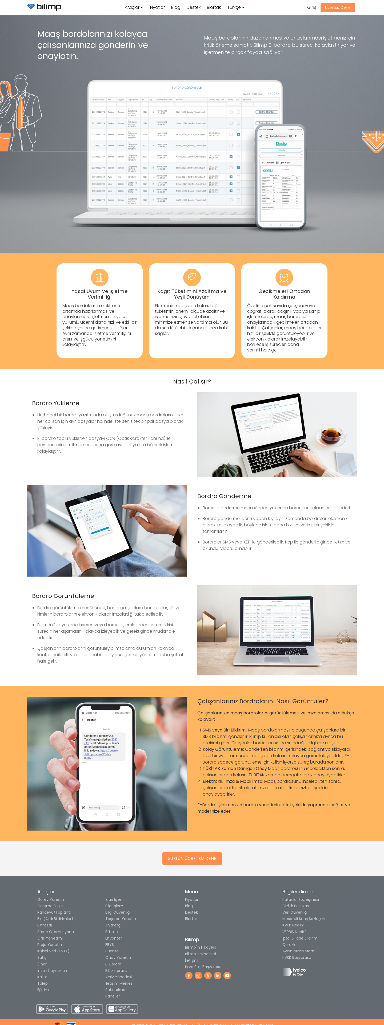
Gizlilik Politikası (296, 905)
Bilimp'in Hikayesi (200, 947)
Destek (194, 7)
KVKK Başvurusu (296, 957)
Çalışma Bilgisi (50, 905)
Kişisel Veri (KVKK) (53, 951)
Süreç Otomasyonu (55, 931)
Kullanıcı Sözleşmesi (300, 899)
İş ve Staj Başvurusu (203, 966)
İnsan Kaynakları (52, 970)
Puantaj (112, 951)
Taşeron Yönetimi (121, 918)
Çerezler (290, 944)
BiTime (111, 931)
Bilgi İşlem (114, 905)
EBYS (109, 944)
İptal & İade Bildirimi (300, 938)
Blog (175, 7)
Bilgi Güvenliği (117, 912)
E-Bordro (113, 964)
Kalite (42, 977)
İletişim (191, 960)
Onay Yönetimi (119, 957)
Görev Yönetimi (51, 899)
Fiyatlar (157, 7)
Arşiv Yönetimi (118, 977)
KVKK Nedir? (293, 925)
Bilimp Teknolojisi (200, 954)
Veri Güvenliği (294, 912)
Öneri (42, 964)
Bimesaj (44, 925)
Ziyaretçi (113, 925)
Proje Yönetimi (50, 944)
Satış (41, 957)
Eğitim (43, 989)
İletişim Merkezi (119, 983)
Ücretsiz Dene (338, 7)
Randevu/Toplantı (54, 912)
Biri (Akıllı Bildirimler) (55, 918)
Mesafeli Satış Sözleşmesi (305, 918)
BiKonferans (116, 970)
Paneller (112, 996)
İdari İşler (113, 899)
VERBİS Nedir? (294, 931)
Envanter (113, 938)
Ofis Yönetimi (50, 938)
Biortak (214, 7)
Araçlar (132, 7)
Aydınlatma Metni (298, 951)
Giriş (311, 7)
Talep (42, 983)
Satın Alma (115, 989)
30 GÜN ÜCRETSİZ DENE (192, 858)
